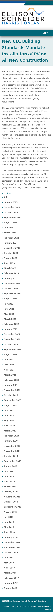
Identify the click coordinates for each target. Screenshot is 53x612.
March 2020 (10, 430)
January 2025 (10, 202)
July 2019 (8, 471)
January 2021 (10, 384)
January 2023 (10, 278)
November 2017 (12, 547)
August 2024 (10, 222)
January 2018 (10, 537)
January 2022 (10, 328)
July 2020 (8, 410)
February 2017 (11, 577)
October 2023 (11, 252)
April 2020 (9, 425)
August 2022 (10, 298)
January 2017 (10, 582)
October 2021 (11, 344)
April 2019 (9, 481)
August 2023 (10, 257)
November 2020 (12, 389)
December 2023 (12, 247)
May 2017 (9, 562)
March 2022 (10, 318)
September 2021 (12, 349)
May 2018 (9, 526)
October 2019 (11, 455)
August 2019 (10, 465)
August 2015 (10, 587)
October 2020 (11, 394)
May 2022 (9, 313)
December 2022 (12, 283)
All (5, 196)
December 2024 (12, 207)
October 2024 (11, 212)
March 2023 (10, 268)
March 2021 (10, 374)
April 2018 (9, 531)
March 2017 (10, 572)
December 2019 (12, 445)
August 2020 (10, 405)
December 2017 (12, 542)
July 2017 (8, 557)
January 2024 (10, 242)
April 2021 (9, 369)
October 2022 (11, 288)
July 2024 (8, 227)
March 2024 (10, 232)
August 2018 (10, 511)
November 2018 (12, 496)
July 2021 (8, 359)
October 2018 (11, 501)
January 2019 (10, 491)
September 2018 (12, 506)
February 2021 (11, 379)
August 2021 (10, 354)
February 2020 (11, 435)
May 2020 (9, 420)
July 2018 (8, 516)
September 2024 (12, 217)
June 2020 (9, 415)
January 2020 (10, 440)
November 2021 (12, 339)
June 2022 (9, 308)
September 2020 (12, 399)
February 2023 (11, 273)
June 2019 (9, 476)
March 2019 (10, 486)
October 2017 (11, 552)
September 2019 (12, 460)
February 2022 (11, 323)
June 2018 (9, 521)
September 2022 (12, 293)
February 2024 (11, 237)
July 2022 (8, 303)
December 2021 (12, 333)
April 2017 (9, 567)
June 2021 (9, 364)
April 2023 (9, 262)
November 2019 (12, 450)
